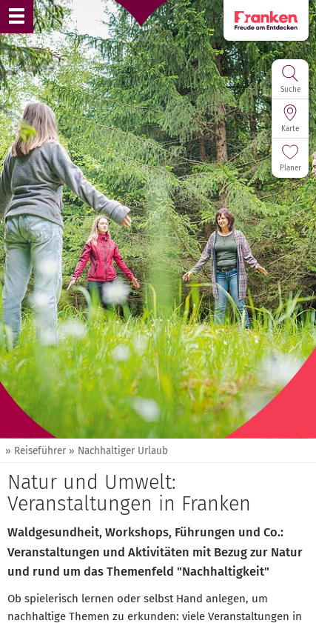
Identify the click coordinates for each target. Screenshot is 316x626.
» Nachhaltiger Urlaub (118, 450)
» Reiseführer (35, 450)
